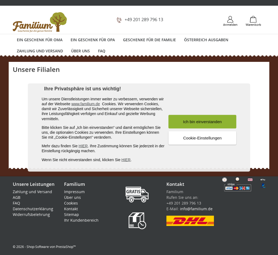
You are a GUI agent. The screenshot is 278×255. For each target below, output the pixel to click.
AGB (16, 197)
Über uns (80, 50)
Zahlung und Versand (40, 50)
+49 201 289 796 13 (144, 20)
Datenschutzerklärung (33, 208)
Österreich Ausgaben (206, 39)
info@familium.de (196, 208)
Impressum (74, 191)
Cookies (71, 203)
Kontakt (71, 208)
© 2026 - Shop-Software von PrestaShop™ (44, 246)
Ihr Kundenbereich (81, 220)
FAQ (101, 50)
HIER (83, 146)
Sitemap (71, 214)
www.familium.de (85, 104)
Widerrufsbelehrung (31, 214)
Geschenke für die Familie (149, 39)
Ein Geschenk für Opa (93, 39)
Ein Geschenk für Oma (39, 39)
